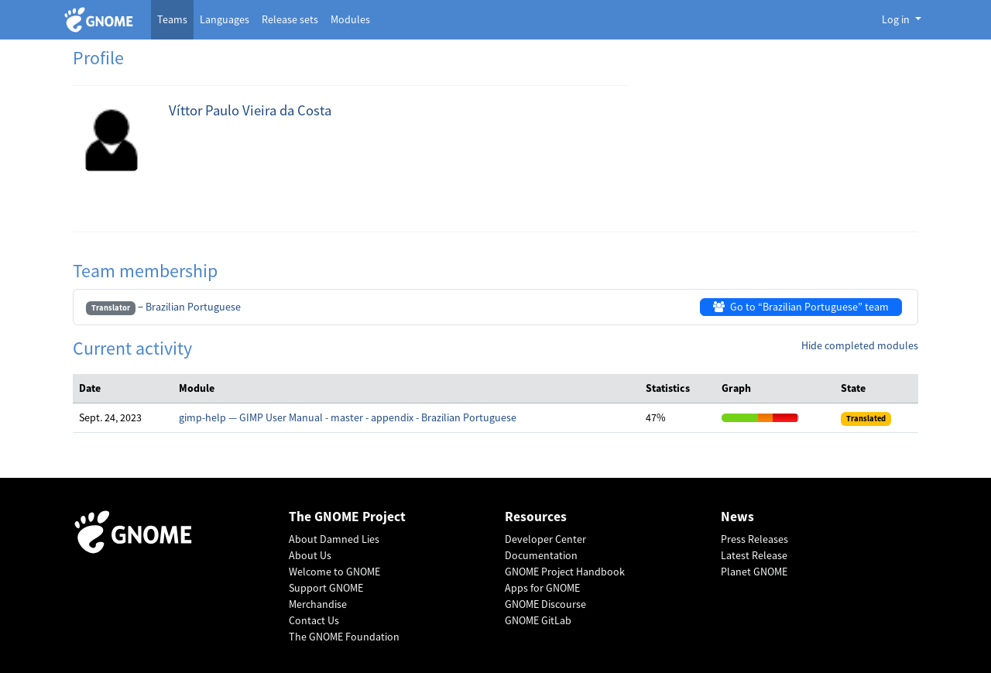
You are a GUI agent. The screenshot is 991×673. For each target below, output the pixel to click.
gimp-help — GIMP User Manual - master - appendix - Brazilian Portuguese (347, 417)
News (737, 517)
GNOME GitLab (538, 620)
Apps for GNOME (542, 588)
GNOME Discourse (545, 604)
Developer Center (545, 539)
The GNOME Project (347, 517)
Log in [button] (897, 19)
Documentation (541, 555)
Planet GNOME (754, 572)
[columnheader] (123, 388)
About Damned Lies (334, 539)
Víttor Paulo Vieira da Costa (250, 110)
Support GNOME (326, 588)
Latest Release (754, 555)
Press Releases (754, 539)
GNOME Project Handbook (565, 572)
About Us (310, 555)
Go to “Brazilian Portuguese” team (801, 307)
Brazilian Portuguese (193, 307)
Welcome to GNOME (334, 572)
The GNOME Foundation (344, 637)
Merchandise (318, 604)
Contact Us (314, 620)
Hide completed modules (859, 345)
